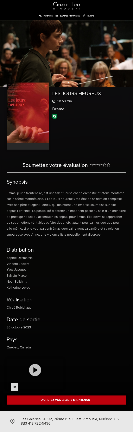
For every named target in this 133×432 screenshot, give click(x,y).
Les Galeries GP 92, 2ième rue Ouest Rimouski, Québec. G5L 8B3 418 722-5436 (71, 421)
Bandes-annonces (70, 16)
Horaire (48, 16)
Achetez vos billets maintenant (66, 400)
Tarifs (90, 16)
